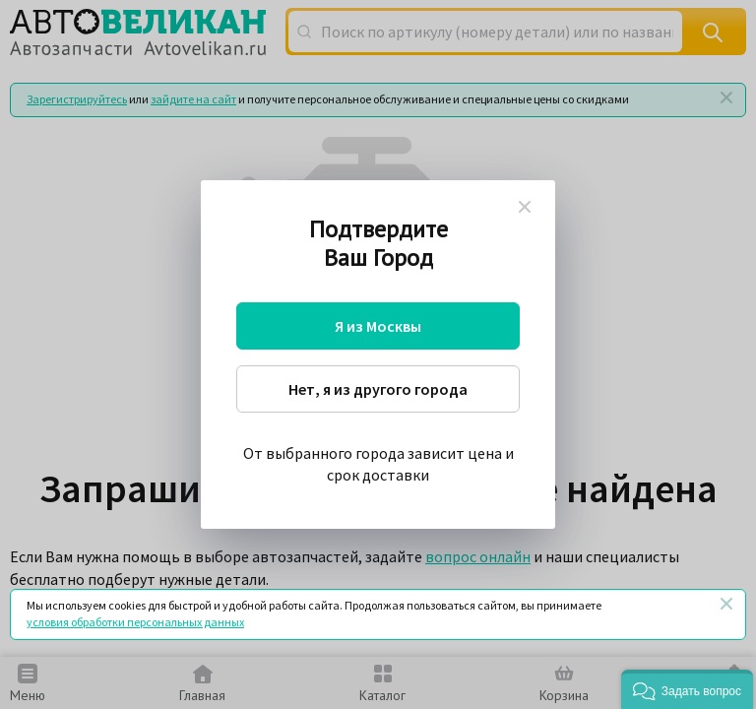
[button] (687, 689)
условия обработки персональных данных (135, 621)
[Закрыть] (726, 603)
